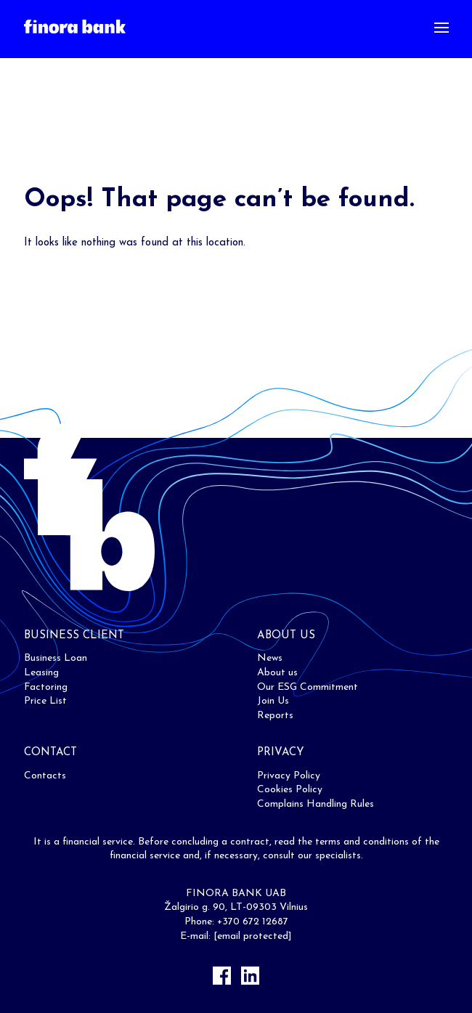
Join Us (273, 701)
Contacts (45, 775)
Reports (275, 715)
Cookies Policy (289, 789)
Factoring (46, 687)
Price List (45, 701)
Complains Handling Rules (315, 804)
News (269, 658)
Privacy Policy (288, 775)
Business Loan (55, 658)
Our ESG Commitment (307, 687)
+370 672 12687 (252, 921)
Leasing (41, 672)
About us (277, 672)
